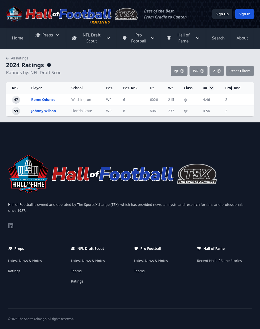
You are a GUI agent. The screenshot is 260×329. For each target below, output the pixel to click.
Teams (76, 271)
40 (208, 87)
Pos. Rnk (130, 87)
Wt (170, 87)
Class (188, 87)
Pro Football (138, 38)
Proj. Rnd (232, 87)
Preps (48, 35)
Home (18, 38)
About (242, 38)
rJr (179, 70)
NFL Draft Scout (91, 38)
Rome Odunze (43, 99)
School (77, 87)
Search (218, 38)
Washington (81, 99)
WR (198, 70)
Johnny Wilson (43, 110)
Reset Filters (240, 70)
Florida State (82, 110)
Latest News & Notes (25, 260)
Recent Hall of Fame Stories (219, 260)
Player (36, 87)
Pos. (109, 87)
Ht (152, 87)
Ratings (14, 271)
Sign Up (222, 13)
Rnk (15, 87)
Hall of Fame (183, 38)
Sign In (244, 13)
